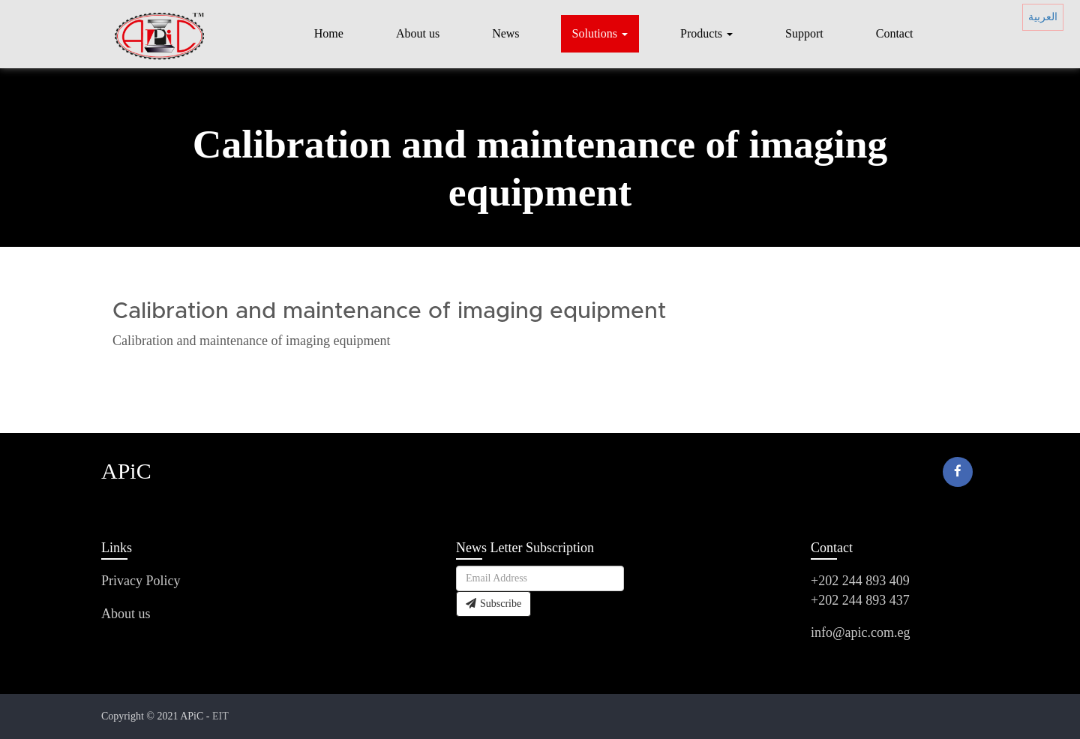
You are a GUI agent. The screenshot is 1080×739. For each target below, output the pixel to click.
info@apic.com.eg (860, 632)
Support (804, 33)
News (505, 33)
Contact (895, 33)
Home (329, 33)
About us (418, 33)
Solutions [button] (600, 33)
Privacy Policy (141, 580)
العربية (1043, 17)
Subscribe (493, 603)
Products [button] (706, 33)
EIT (220, 716)
